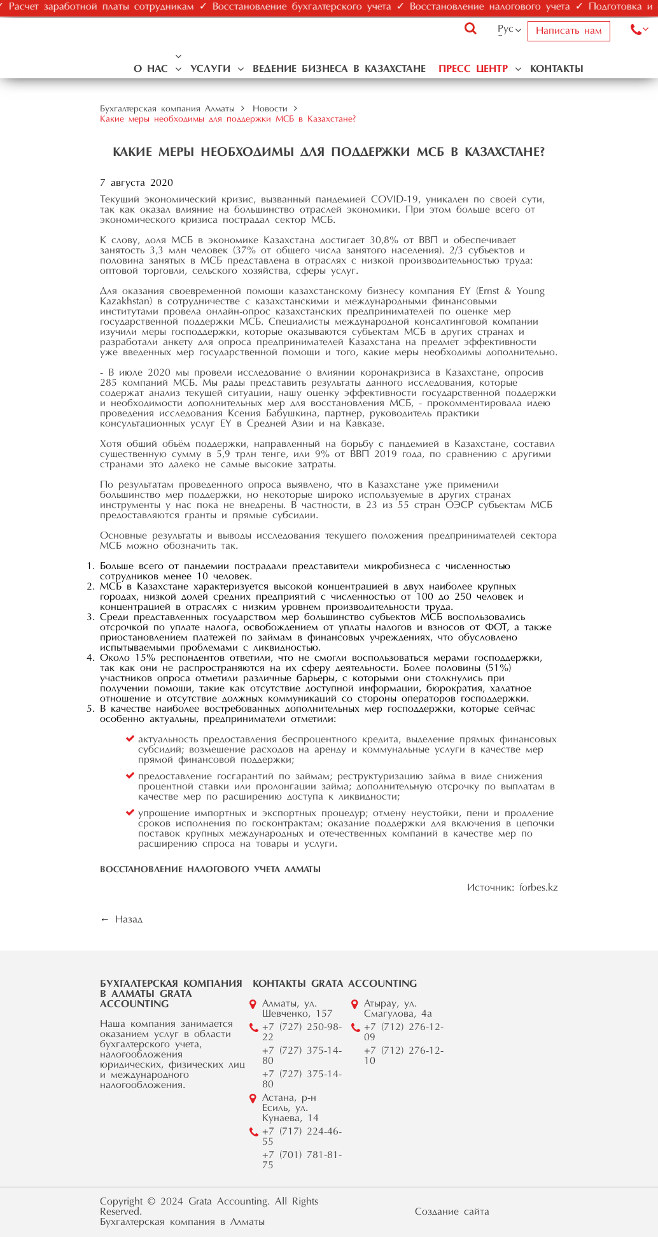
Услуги (210, 69)
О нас (151, 69)
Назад (129, 920)
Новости (270, 109)
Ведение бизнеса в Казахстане (339, 69)
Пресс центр (473, 69)
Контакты (557, 69)
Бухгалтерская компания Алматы (167, 109)
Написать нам (569, 31)
